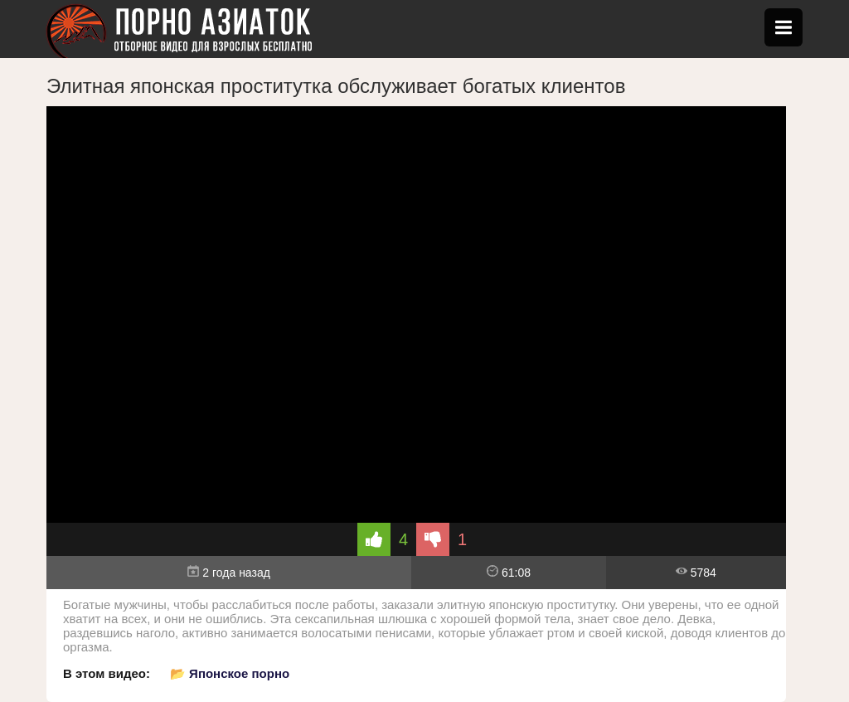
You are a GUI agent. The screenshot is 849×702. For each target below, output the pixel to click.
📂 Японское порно (229, 673)
